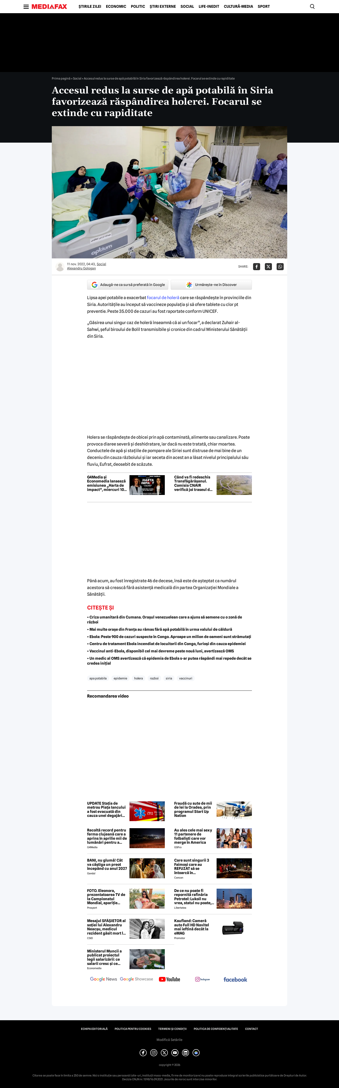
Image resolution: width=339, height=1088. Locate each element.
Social (187, 6)
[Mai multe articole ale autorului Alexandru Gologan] (60, 266)
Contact (251, 1029)
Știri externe (163, 6)
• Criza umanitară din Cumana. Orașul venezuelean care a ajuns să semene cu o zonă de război (164, 619)
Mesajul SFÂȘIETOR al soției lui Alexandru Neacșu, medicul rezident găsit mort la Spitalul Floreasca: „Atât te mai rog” (106, 927)
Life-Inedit (209, 6)
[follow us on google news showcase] (136, 980)
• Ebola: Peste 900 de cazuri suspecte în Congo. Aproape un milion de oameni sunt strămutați (169, 636)
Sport (264, 6)
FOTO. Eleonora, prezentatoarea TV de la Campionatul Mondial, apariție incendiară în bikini (106, 897)
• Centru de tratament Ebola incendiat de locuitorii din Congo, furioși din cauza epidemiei (166, 644)
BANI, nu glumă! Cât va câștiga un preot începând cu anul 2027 (107, 864)
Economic (116, 6)
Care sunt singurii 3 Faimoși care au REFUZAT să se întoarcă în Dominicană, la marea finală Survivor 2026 (193, 866)
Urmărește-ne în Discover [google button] (211, 284)
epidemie (120, 678)
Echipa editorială (94, 1029)
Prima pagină (61, 78)
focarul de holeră (163, 297)
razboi (154, 678)
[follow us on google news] (103, 980)
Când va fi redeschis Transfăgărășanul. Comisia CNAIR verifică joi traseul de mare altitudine (193, 483)
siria (169, 678)
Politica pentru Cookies (133, 1029)
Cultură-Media (238, 6)
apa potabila (98, 678)
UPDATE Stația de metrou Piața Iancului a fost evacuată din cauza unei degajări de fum (106, 809)
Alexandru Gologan (81, 268)
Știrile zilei (90, 6)
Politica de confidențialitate (216, 1029)
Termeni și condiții (172, 1029)
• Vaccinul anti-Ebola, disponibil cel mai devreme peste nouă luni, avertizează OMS (160, 651)
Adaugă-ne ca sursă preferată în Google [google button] (128, 284)
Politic (138, 6)
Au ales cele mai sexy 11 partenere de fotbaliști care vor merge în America (193, 836)
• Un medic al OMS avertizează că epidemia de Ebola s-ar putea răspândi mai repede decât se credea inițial (169, 661)
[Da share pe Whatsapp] (280, 266)
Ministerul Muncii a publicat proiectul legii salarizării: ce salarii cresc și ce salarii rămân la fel (104, 957)
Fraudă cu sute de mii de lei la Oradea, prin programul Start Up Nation (193, 809)
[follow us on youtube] (169, 980)
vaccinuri (185, 678)
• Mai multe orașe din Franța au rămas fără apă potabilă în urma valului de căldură (159, 629)
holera (138, 678)
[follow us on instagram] (202, 980)
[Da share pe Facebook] (256, 266)
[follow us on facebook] (235, 980)
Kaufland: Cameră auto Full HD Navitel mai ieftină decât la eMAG (191, 927)
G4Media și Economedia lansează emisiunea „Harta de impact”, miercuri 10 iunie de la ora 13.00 (106, 483)
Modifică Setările (169, 1040)
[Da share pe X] (268, 266)
